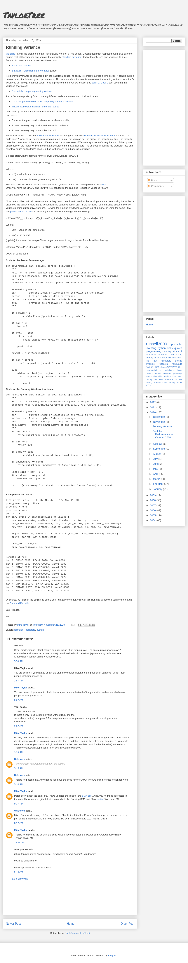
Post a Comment (19, 878)
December (159, 416)
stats (164, 351)
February (158, 483)
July (155, 458)
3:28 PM (18, 752)
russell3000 (156, 344)
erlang (179, 354)
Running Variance (162, 426)
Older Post (127, 923)
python (40, 629)
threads (157, 382)
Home (71, 923)
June (156, 463)
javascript (177, 373)
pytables (150, 364)
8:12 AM (18, 823)
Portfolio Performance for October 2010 (163, 434)
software (169, 379)
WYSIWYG (172, 367)
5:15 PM (18, 768)
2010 (153, 412)
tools (164, 382)
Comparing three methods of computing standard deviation (43, 101)
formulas (19, 629)
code (171, 354)
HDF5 (156, 367)
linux (154, 361)
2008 (153, 500)
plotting (178, 361)
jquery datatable (154, 376)
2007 (153, 505)
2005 (153, 515)
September (159, 448)
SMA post (87, 795)
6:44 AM (18, 871)
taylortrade (173, 351)
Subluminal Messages (48, 135)
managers (166, 361)
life (147, 361)
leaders (167, 376)
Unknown (19, 759)
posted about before (21, 211)
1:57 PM (18, 680)
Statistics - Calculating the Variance (31, 70)
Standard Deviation (20, 603)
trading (149, 367)
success (178, 379)
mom (179, 376)
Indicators (30, 629)
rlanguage (177, 364)
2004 (153, 520)
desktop (149, 373)
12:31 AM (19, 842)
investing (151, 348)
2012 (153, 402)
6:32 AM (18, 700)
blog (180, 367)
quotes (178, 348)
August (157, 453)
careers (162, 370)
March (157, 478)
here (104, 184)
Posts (153, 180)
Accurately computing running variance (32, 91)
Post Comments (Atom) (77, 933)
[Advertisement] (70, 900)
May (156, 468)
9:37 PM (18, 803)
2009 (153, 495)
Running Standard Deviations (99, 135)
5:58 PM (18, 661)
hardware (177, 357)
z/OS (148, 385)
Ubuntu (163, 367)
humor (158, 373)
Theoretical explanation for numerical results (35, 106)
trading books (175, 382)
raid (156, 379)
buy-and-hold (152, 370)
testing (149, 382)
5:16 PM (18, 784)
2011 (153, 407)
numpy (149, 357)
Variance (10, 53)
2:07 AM (18, 726)
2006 (153, 510)
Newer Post (13, 923)
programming (153, 351)
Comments (156, 186)
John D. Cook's (100, 82)
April (156, 473)
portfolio (176, 344)
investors (167, 373)
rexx (161, 379)
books (157, 357)
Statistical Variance (22, 65)
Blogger (112, 955)
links (170, 348)
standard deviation (71, 57)
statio (100, 799)
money (149, 379)
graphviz (166, 357)
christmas (170, 370)
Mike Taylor (20, 687)
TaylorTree (23, 15)
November (159, 421)
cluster (179, 370)
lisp (174, 376)
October (158, 443)
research (163, 364)
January (158, 489)
